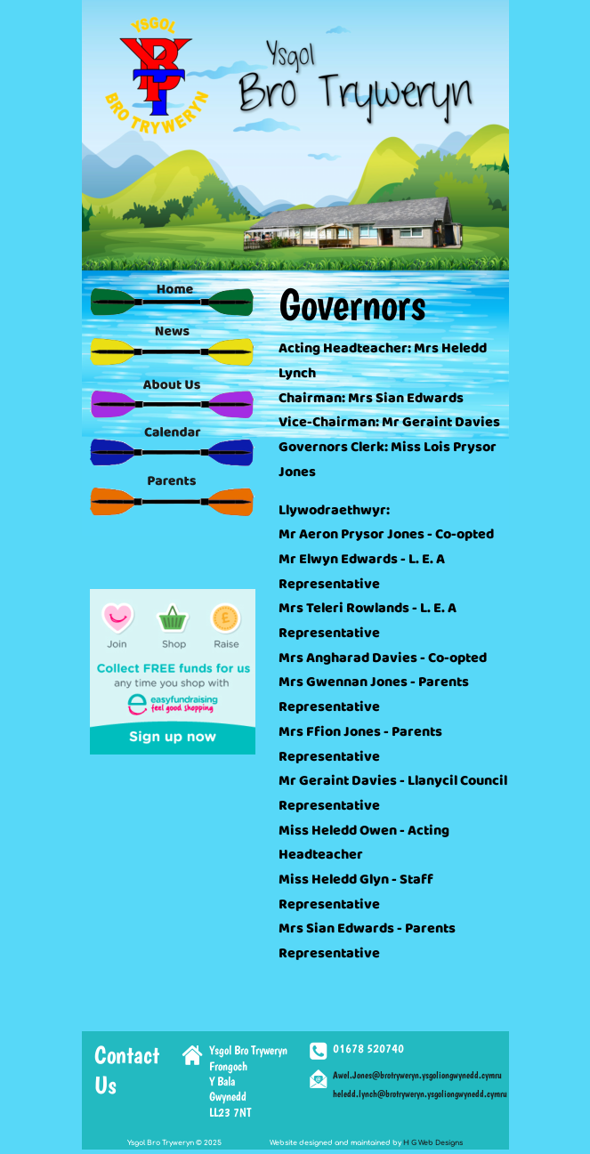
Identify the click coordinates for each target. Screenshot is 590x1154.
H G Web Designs (433, 1143)
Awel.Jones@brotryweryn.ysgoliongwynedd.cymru (417, 1075)
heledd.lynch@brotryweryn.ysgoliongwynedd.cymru (420, 1094)
